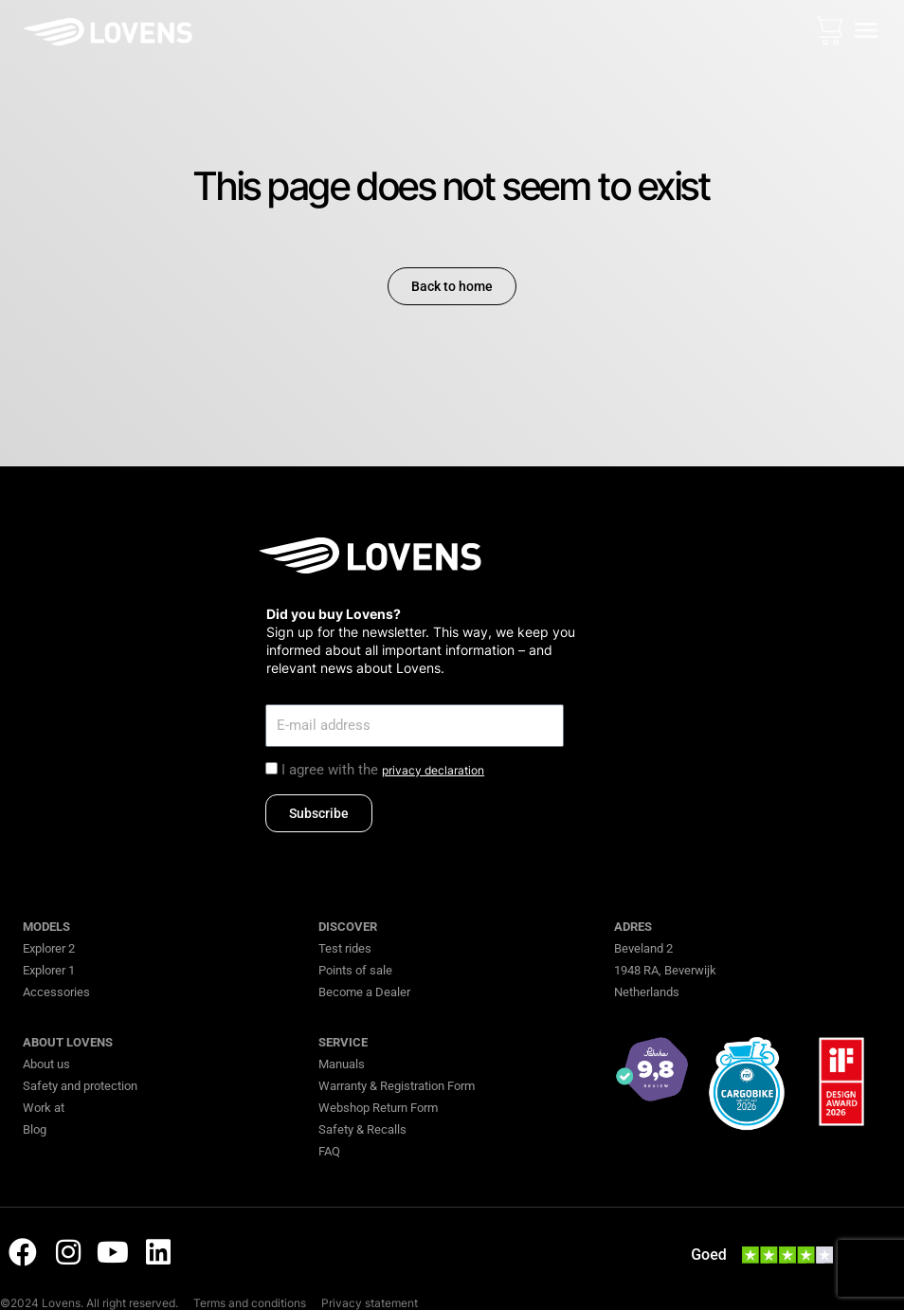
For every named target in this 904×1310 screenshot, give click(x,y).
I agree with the (382, 769)
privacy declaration (433, 770)
